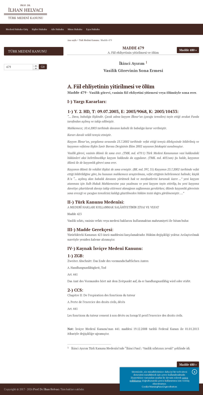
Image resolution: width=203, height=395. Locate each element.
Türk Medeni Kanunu (89, 40)
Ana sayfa (154, 12)
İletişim (193, 12)
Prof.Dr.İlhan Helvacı (174, 12)
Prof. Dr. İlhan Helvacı (46, 389)
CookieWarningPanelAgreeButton (159, 386)
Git (43, 67)
